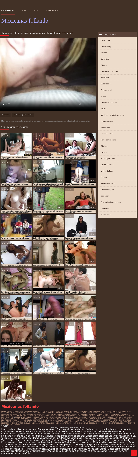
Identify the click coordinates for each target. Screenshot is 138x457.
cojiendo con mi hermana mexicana (116, 411)
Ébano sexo (105, 215)
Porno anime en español (72, 436)
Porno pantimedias (108, 140)
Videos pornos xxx (66, 444)
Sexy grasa (105, 127)
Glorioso (104, 146)
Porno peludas (101, 444)
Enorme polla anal (108, 159)
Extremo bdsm (107, 134)
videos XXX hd (62, 442)
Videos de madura (35, 436)
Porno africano (40, 438)
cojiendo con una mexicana (67, 412)
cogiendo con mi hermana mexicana (39, 411)
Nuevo (36, 10)
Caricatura (105, 208)
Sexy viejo (105, 59)
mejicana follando (56, 420)
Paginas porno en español (119, 429)
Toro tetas (105, 78)
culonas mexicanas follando (83, 414)
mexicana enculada (83, 421)
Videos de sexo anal (29, 434)
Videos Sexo (71, 440)
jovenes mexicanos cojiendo (118, 418)
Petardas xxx (20, 446)
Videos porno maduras (119, 449)
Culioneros (6, 438)
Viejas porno (123, 434)
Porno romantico (9, 442)
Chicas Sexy (106, 46)
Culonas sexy (18, 436)
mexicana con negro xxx (44, 421)
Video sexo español (108, 438)
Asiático (104, 53)
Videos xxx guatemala (124, 436)
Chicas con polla (107, 190)
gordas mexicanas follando (115, 415)
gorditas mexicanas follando (53, 417)
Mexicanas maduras (26, 429)
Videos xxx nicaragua (40, 440)
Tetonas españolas (22, 438)
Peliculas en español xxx (36, 449)
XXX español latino (46, 444)
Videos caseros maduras (53, 446)
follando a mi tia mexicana (22, 415)
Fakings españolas (46, 429)
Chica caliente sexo (109, 102)
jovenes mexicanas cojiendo (68, 418)
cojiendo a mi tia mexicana (66, 411)
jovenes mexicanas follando (93, 418)
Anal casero (7, 446)
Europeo (104, 177)
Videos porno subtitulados (121, 444)
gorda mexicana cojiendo (66, 415)
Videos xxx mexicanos (81, 442)
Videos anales (73, 446)
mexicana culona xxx (64, 421)
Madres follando (46, 442)
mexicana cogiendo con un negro (80, 420)
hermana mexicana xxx (76, 417)
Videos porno (97, 440)
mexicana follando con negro (105, 421)
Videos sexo (84, 440)
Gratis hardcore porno (109, 71)
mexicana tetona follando (43, 423)
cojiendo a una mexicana (90, 411)
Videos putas (22, 440)
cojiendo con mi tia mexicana (42, 412)
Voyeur (103, 96)
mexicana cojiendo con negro (19, 421)
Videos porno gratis (96, 429)
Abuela (103, 109)
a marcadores (52, 10)
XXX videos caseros (98, 451)
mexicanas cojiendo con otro (22, 115)
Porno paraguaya (84, 444)
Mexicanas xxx (120, 442)
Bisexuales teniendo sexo (111, 202)
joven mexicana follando (44, 418)
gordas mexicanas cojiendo (90, 415)
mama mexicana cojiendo (11, 420)
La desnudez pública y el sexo (113, 115)
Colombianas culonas (11, 431)
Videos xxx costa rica (13, 449)
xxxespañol (34, 446)
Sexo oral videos (128, 446)
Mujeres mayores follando (118, 440)
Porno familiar (29, 444)
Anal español (58, 440)
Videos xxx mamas (91, 434)
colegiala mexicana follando (13, 414)
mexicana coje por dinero (106, 420)
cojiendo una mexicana (116, 412)
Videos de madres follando (61, 451)
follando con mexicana (44, 415)
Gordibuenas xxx (9, 434)
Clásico (104, 152)
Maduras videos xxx (102, 442)
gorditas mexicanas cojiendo (27, 417)
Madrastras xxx (39, 451)
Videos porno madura (108, 446)
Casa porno (105, 40)
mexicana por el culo (21, 423)
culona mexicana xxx (35, 414)
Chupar (104, 65)
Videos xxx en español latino (84, 431)
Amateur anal (106, 90)
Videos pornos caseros (57, 431)
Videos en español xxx (22, 453)
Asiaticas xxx (7, 451)
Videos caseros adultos (34, 431)
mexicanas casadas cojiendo (113, 423)
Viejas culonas (8, 440)
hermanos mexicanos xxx (21, 418)
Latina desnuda (107, 165)
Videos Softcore (107, 171)
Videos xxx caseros (96, 449)
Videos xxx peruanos (50, 434)
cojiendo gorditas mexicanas (93, 412)
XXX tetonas (126, 438)
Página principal (8, 10)
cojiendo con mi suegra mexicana (15, 412)
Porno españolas (65, 429)
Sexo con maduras (27, 442)
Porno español (108, 434)
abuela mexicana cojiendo (12, 411)
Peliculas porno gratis (71, 438)
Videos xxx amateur (71, 434)
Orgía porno (105, 196)
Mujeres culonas (14, 444)
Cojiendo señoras (57, 449)
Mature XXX (54, 438)
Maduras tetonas (89, 446)
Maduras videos (52, 436)
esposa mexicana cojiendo (108, 414)
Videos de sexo (90, 438)
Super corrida (106, 84)
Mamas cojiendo (23, 451)
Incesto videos (8, 429)
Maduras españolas (76, 449)
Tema (24, 10)
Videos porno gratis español (99, 436)
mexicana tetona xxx (64, 423)
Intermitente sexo (107, 183)
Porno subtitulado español (111, 431)
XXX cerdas (80, 451)
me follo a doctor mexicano (35, 420)
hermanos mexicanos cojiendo (100, 417)
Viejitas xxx (80, 429)
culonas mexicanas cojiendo (58, 414)
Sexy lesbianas (107, 121)
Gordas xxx (114, 451)
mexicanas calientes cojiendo (87, 423)
